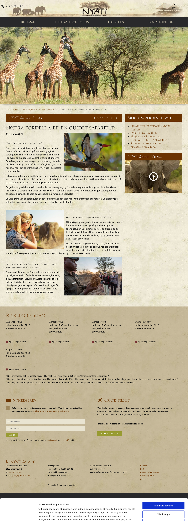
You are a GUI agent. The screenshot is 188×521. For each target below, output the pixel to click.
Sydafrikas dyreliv (144, 133)
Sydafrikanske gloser (146, 143)
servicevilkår (65, 440)
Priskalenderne (160, 22)
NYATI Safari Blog (48, 109)
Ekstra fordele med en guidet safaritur (84, 109)
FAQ (142, 469)
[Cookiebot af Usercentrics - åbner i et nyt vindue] (19, 515)
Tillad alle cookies (163, 485)
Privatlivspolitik (147, 475)
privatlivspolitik (51, 440)
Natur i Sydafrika (143, 147)
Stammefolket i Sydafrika (149, 140)
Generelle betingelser (149, 472)
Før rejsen (116, 22)
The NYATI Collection (72, 22)
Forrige (99, 117)
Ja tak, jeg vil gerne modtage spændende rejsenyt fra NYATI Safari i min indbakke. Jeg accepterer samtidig (44, 409)
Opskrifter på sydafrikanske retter (150, 127)
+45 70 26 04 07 (14, 6)
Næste (112, 117)
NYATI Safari (12, 109)
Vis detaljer (153, 515)
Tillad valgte (163, 493)
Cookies (143, 465)
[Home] (94, 8)
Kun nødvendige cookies (163, 502)
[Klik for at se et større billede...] (93, 152)
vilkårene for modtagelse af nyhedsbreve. (51, 411)
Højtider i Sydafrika (145, 136)
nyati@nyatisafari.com (20, 475)
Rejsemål (28, 22)
